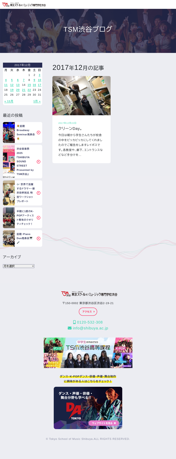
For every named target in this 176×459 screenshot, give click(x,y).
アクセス (89, 311)
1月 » (37, 101)
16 (34, 84)
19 (12, 89)
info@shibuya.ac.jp (88, 328)
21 (24, 89)
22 (29, 89)
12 (12, 84)
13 (18, 84)
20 (18, 89)
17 (39, 84)
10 (39, 80)
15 (29, 84)
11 (6, 84)
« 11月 (8, 101)
